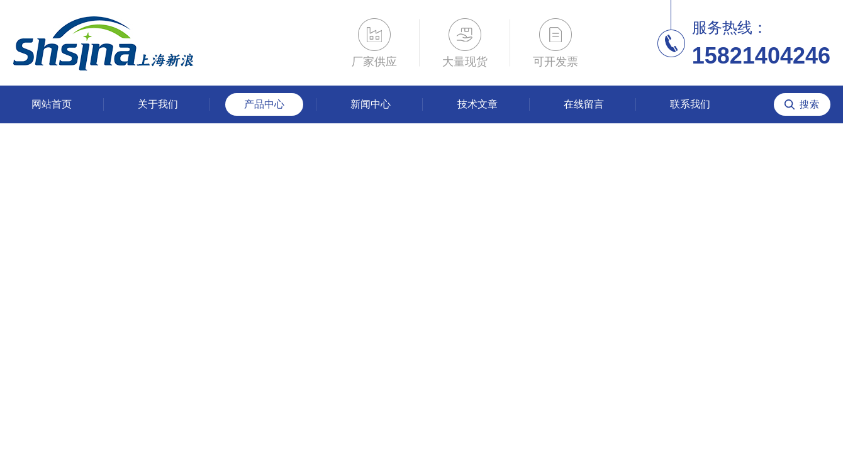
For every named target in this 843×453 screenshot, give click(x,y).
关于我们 (158, 104)
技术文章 (477, 104)
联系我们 (690, 104)
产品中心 (264, 104)
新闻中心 (370, 104)
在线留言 (584, 104)
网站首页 (51, 104)
